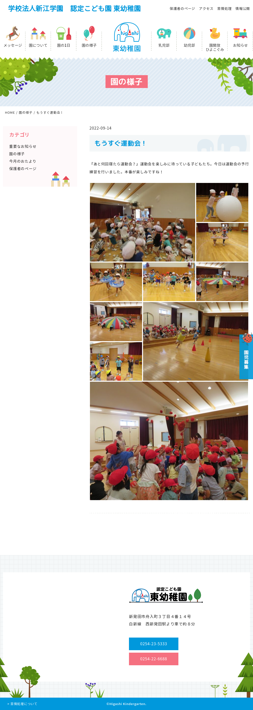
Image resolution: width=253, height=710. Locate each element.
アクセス (206, 8)
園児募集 (245, 355)
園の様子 (89, 45)
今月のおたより (22, 161)
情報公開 (242, 8)
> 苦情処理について (22, 704)
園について (38, 45)
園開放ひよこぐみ (215, 47)
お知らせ (240, 45)
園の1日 (63, 45)
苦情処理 (224, 8)
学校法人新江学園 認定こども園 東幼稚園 (74, 8)
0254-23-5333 (153, 643)
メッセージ (12, 45)
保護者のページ (182, 8)
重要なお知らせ (22, 146)
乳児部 (163, 45)
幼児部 (189, 45)
